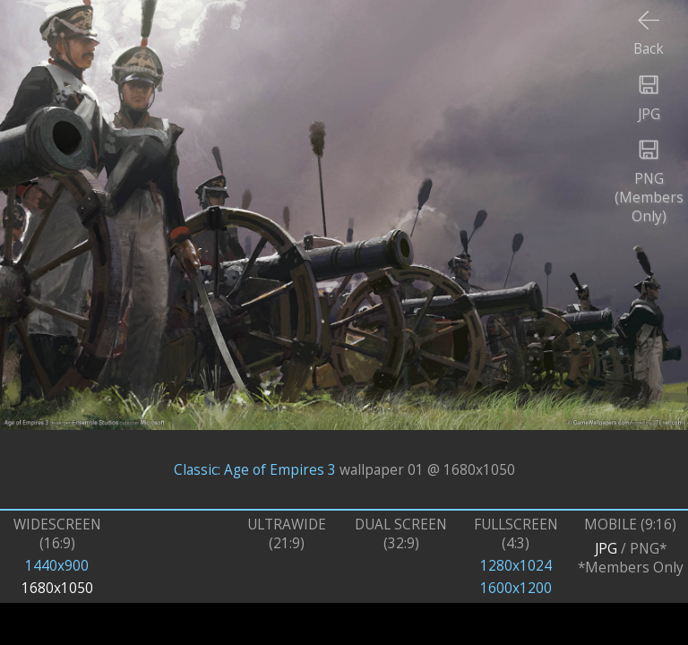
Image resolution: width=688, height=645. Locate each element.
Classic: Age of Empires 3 (255, 469)
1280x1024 (516, 565)
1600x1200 (516, 588)
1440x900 (57, 565)
